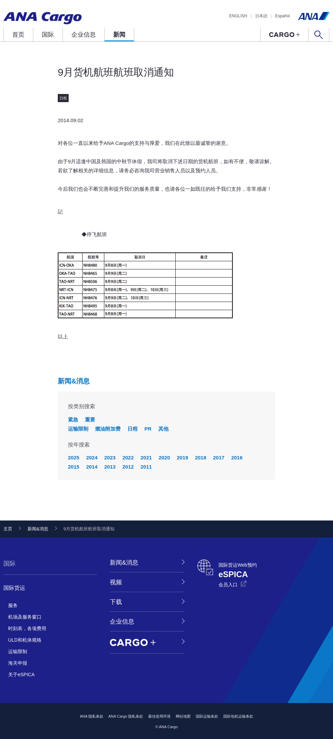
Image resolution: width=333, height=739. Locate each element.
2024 (91, 457)
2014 (91, 467)
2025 (73, 457)
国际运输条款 (207, 716)
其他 (163, 429)
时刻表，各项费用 (27, 628)
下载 (116, 602)
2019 (182, 457)
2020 (164, 457)
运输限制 (78, 429)
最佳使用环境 (159, 716)
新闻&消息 (74, 381)
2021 (146, 457)
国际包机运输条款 (238, 716)
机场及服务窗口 (24, 616)
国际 (48, 34)
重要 (90, 419)
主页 (7, 528)
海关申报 (17, 663)
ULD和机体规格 (24, 640)
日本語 (261, 16)
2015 (73, 467)
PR (148, 429)
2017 (218, 457)
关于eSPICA (21, 674)
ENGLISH (238, 16)
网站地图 (183, 716)
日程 (132, 429)
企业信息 (83, 34)
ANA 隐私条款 (91, 716)
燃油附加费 (108, 429)
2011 (146, 467)
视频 (116, 582)
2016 (236, 457)
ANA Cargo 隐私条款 (125, 716)
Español (282, 16)
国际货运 (14, 588)
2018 (200, 457)
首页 (18, 34)
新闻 (119, 34)
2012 (128, 467)
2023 (110, 457)
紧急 (73, 419)
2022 (128, 457)
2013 (110, 467)
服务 (13, 605)
